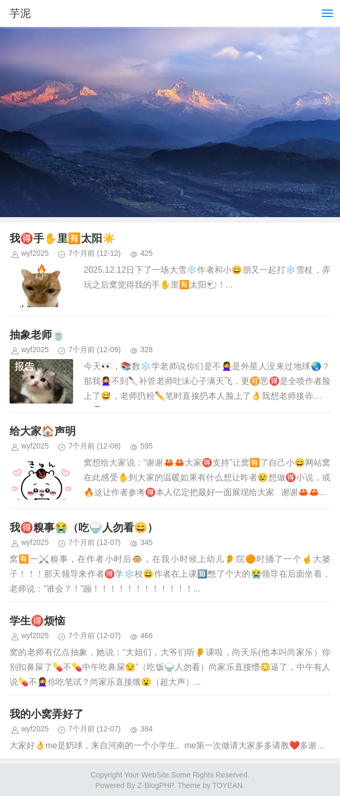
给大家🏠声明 (43, 431)
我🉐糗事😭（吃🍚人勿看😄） (84, 527)
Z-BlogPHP (155, 785)
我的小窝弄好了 (47, 714)
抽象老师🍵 (37, 335)
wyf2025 (35, 253)
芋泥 (20, 13)
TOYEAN (227, 785)
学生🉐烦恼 (37, 621)
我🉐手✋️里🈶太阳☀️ (62, 238)
